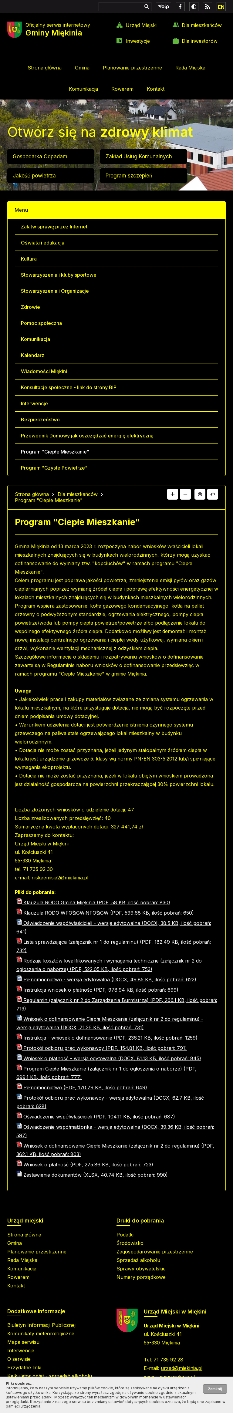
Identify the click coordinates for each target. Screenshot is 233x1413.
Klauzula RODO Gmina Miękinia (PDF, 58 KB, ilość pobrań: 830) (93, 902)
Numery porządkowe (141, 1277)
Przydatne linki (24, 1367)
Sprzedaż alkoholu (138, 1260)
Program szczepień (129, 176)
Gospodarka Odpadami (41, 156)
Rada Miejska (190, 68)
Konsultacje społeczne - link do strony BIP (68, 387)
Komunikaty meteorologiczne (40, 1333)
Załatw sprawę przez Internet (54, 227)
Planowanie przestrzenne (132, 68)
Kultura (29, 259)
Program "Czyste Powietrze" (54, 468)
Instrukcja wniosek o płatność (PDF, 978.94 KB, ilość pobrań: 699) (97, 990)
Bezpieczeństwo (40, 419)
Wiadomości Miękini (44, 371)
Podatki (124, 1235)
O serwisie (19, 1359)
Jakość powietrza (34, 176)
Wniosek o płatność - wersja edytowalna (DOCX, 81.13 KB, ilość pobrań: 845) (108, 1058)
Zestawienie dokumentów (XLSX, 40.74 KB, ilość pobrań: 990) (92, 1175)
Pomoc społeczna (41, 323)
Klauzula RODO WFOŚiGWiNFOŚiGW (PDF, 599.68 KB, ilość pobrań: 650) (105, 913)
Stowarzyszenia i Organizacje (55, 291)
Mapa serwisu (23, 1342)
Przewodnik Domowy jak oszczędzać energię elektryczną (87, 436)
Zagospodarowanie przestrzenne (154, 1252)
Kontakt (155, 89)
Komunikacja (83, 89)
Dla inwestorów (200, 41)
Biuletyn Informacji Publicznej (41, 1325)
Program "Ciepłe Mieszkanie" (55, 452)
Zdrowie (30, 307)
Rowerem (122, 89)
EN (221, 7)
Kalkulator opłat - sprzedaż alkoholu (49, 1376)
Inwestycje (138, 41)
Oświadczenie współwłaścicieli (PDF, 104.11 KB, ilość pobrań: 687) (95, 1117)
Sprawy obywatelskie (141, 1269)
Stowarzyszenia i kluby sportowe (58, 275)
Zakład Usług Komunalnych (139, 156)
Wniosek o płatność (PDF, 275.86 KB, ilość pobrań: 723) (84, 1165)
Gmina (82, 68)
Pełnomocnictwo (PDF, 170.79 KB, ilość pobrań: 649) (81, 1087)
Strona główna (45, 68)
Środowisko (130, 1243)
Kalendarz (32, 355)
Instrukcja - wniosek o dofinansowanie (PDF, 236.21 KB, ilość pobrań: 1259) (107, 1038)
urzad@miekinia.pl (181, 1368)
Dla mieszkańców (202, 25)
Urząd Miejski (141, 25)
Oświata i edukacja (42, 243)
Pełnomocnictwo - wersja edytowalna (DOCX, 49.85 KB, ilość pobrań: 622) (106, 979)
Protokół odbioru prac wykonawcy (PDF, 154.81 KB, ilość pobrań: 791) (101, 1048)
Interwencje (34, 403)
